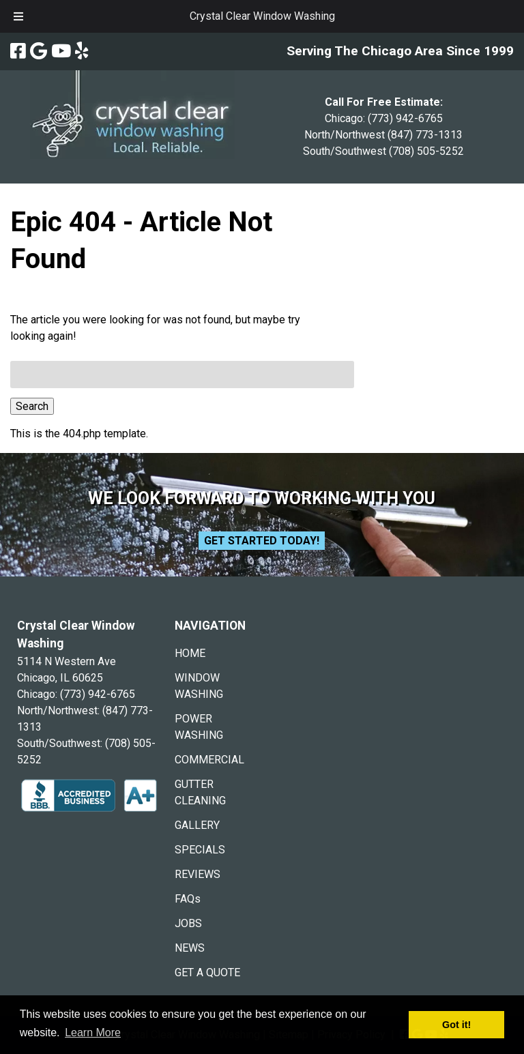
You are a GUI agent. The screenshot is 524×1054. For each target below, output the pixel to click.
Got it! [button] (456, 1024)
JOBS (188, 923)
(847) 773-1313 (425, 134)
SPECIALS (200, 849)
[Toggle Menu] (18, 16)
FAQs (188, 898)
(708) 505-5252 (426, 151)
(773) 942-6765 (405, 118)
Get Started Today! (261, 540)
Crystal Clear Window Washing (262, 16)
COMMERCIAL (209, 759)
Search (32, 406)
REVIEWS (197, 874)
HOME (190, 653)
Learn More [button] (93, 1032)
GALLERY (197, 825)
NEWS (190, 947)
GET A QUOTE (207, 972)
